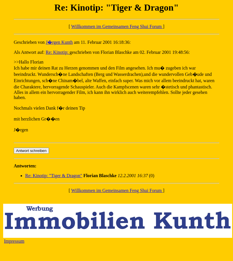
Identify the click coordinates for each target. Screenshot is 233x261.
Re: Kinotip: (58, 52)
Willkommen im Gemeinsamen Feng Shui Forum (117, 26)
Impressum (14, 241)
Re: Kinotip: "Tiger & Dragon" (53, 175)
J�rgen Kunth (59, 42)
